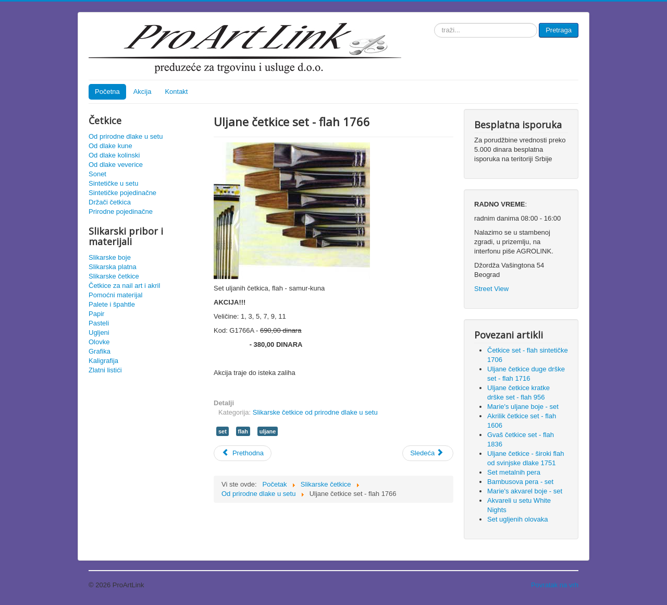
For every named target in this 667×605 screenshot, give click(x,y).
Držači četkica (110, 202)
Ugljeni (99, 332)
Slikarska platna (113, 267)
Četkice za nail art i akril (124, 285)
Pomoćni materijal (115, 295)
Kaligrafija (103, 361)
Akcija (142, 91)
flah (243, 431)
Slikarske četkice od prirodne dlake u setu (315, 412)
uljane (268, 431)
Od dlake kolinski (114, 155)
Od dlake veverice (116, 164)
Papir (96, 314)
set (222, 431)
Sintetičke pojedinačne (122, 193)
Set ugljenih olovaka (517, 519)
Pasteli (99, 323)
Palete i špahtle (112, 304)
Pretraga (559, 30)
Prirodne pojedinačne (121, 211)
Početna (107, 91)
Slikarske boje (110, 257)
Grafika (99, 351)
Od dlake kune (110, 146)
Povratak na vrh (554, 585)
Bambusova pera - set (520, 482)
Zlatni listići (105, 370)
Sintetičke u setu (113, 183)
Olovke (99, 342)
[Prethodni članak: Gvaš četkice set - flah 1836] (242, 453)
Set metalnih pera (513, 472)
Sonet (97, 174)
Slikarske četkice (114, 276)
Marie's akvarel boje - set (524, 491)
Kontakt (176, 91)
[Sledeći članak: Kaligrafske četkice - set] (427, 453)
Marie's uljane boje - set (523, 406)
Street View (491, 289)
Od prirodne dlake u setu (126, 136)
